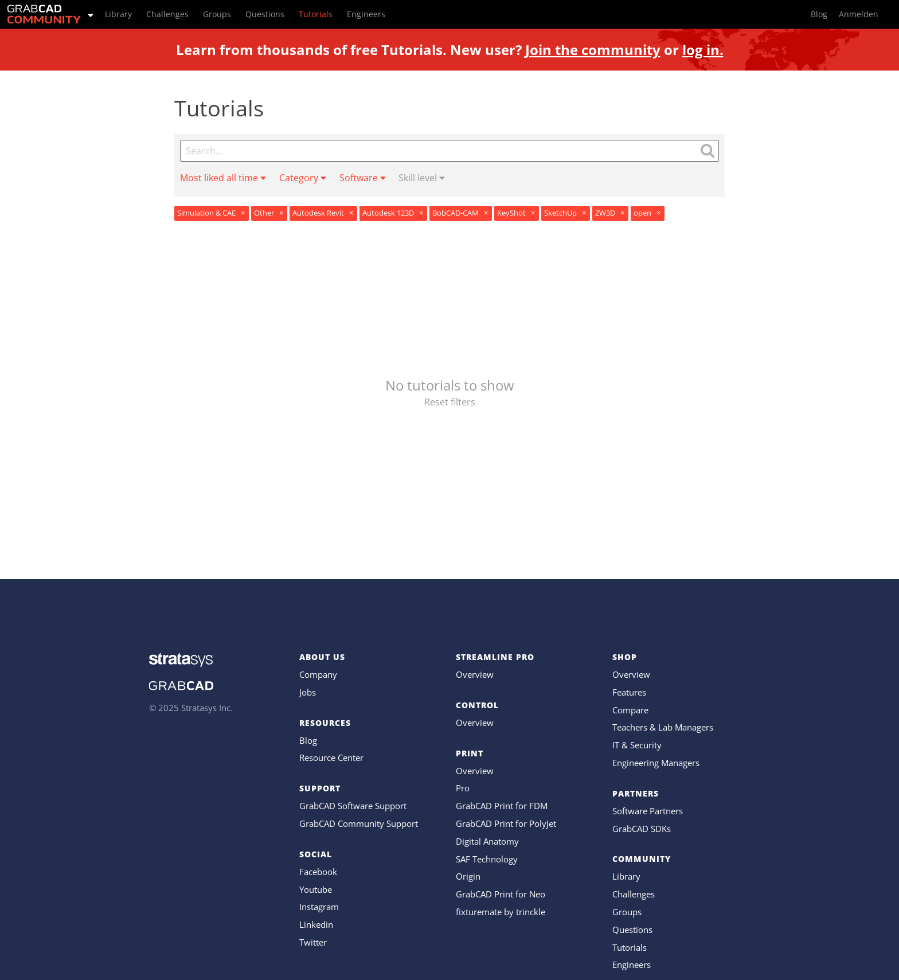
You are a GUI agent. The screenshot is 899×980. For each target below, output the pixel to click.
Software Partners (647, 811)
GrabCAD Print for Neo (500, 894)
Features (629, 692)
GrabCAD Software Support (352, 805)
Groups (627, 911)
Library (626, 876)
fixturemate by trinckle (500, 911)
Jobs (307, 692)
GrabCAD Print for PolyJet (506, 823)
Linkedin (316, 924)
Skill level (421, 177)
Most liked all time (223, 177)
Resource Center (331, 757)
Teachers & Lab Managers (662, 727)
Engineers (631, 964)
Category (302, 177)
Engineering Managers (655, 762)
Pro (463, 788)
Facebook (318, 871)
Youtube (315, 889)
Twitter (313, 942)
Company (318, 674)
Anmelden (858, 14)
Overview (475, 674)
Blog (308, 740)
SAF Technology (487, 859)
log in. (703, 49)
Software (362, 177)
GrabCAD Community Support (358, 823)
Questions (632, 929)
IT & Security (637, 745)
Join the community (592, 49)
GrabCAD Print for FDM (502, 805)
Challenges (633, 894)
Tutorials (629, 947)
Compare (630, 710)
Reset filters (449, 402)
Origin (468, 876)
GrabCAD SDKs (641, 828)
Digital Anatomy (487, 841)
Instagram (319, 906)
